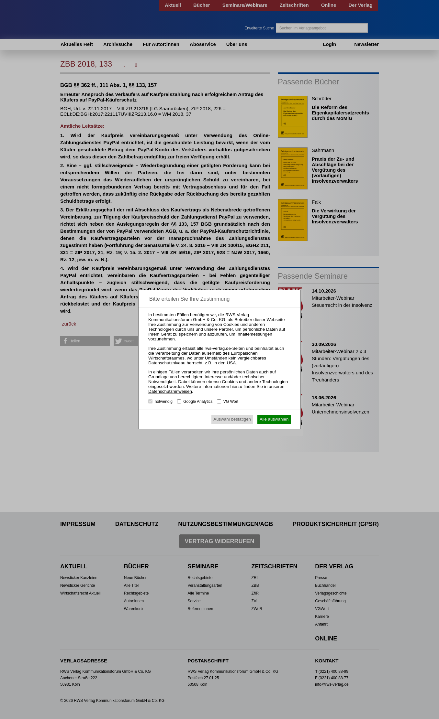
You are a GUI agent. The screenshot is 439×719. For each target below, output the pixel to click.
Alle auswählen (274, 419)
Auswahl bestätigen (232, 419)
